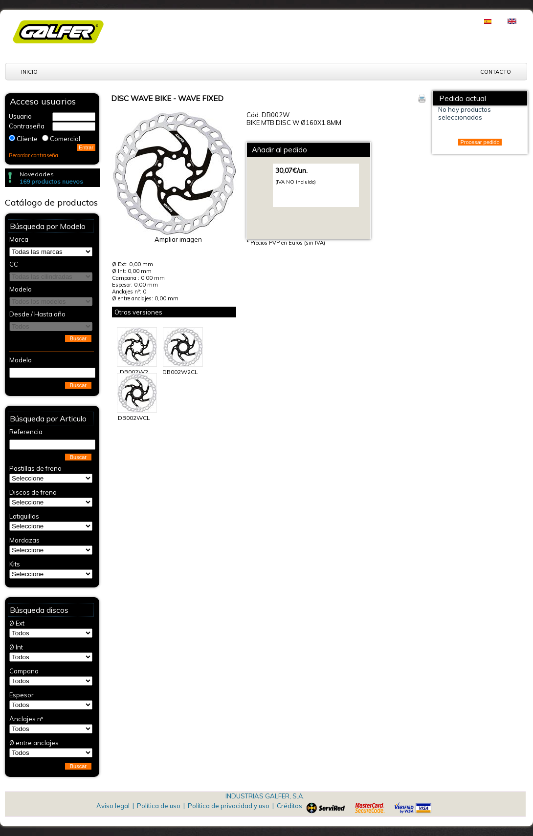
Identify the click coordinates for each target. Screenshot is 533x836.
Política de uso (158, 806)
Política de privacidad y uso (228, 806)
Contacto (495, 71)
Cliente (27, 139)
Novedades (37, 174)
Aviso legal (113, 806)
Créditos (289, 806)
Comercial (65, 139)
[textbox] (52, 373)
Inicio (29, 71)
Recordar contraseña (33, 155)
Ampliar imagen (178, 239)
